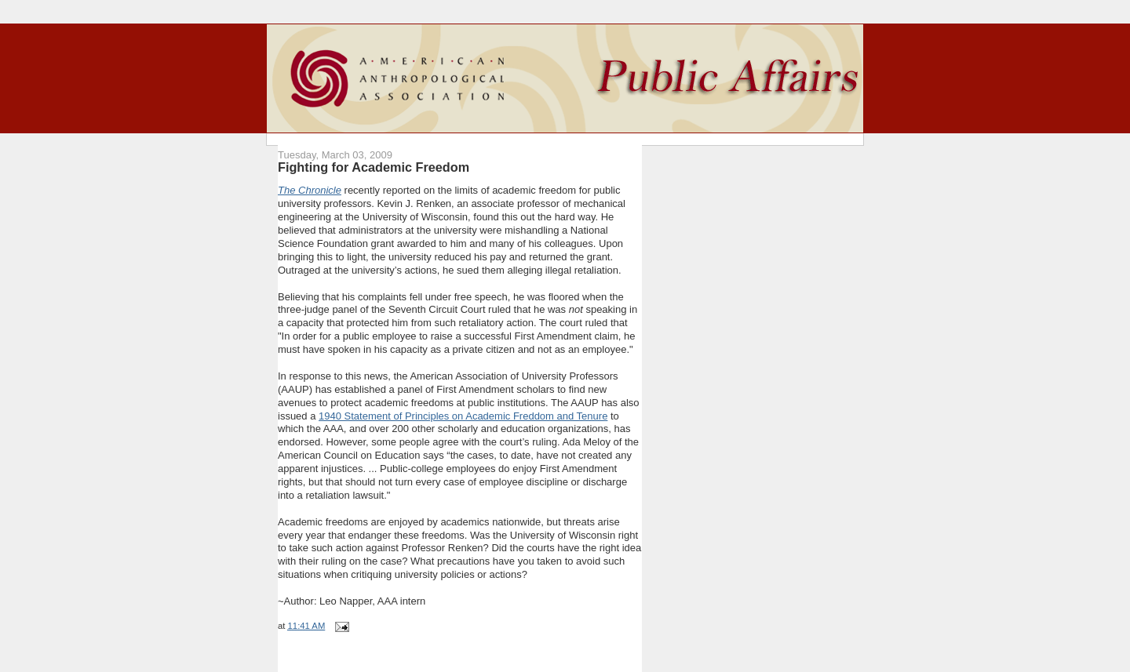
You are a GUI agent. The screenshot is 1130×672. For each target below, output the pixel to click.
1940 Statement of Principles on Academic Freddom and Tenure (463, 416)
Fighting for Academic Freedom (373, 167)
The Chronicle (309, 190)
